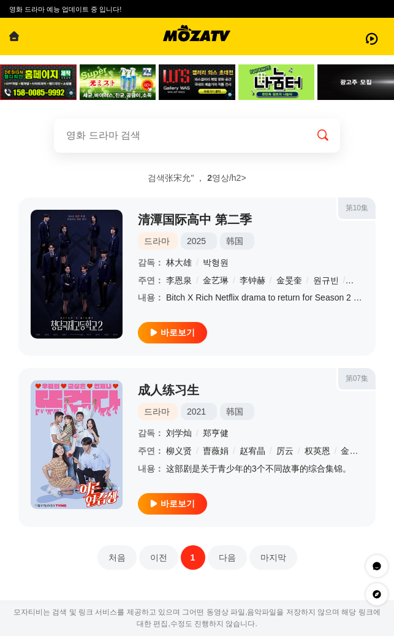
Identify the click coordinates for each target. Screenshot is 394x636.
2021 (196, 411)
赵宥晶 (252, 451)
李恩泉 (179, 280)
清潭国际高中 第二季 (195, 219)
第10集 (357, 208)
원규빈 (326, 280)
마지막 (273, 557)
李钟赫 (252, 280)
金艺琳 (216, 280)
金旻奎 (289, 280)
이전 (158, 557)
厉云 (285, 451)
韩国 (234, 241)
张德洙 (362, 280)
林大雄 (179, 262)
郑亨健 (216, 433)
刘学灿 (179, 433)
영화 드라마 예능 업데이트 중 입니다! (65, 9)
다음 (227, 557)
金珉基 (353, 451)
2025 (196, 241)
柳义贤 (179, 451)
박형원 (216, 262)
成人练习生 (168, 390)
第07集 (357, 378)
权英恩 (317, 451)
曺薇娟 (216, 451)
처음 (117, 557)
